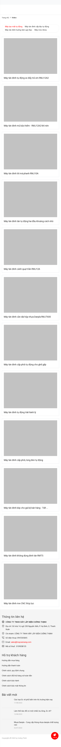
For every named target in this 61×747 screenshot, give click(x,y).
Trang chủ (5, 18)
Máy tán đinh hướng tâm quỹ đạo (18, 30)
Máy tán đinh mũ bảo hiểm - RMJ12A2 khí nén (26, 125)
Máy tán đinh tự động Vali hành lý (20, 412)
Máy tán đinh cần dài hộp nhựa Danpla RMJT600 (27, 316)
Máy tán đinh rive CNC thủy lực (19, 603)
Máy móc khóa (41, 30)
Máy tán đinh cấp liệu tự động (37, 26)
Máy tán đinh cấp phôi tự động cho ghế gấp (25, 364)
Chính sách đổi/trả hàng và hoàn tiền (17, 676)
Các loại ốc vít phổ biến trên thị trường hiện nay (33, 699)
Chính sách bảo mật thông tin (14, 686)
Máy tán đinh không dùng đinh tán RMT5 (23, 555)
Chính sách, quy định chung (13, 670)
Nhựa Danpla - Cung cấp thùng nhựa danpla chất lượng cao (36, 723)
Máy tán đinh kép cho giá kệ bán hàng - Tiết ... (26, 508)
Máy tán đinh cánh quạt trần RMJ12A (22, 269)
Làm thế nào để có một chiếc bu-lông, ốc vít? (32, 711)
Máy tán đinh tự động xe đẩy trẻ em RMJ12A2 (26, 78)
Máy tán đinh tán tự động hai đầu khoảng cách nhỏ (28, 221)
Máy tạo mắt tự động (13, 26)
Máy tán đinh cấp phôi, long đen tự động (23, 460)
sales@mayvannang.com (21, 642)
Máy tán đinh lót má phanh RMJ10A (21, 173)
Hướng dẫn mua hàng (10, 660)
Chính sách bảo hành (10, 681)
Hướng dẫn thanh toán (11, 665)
